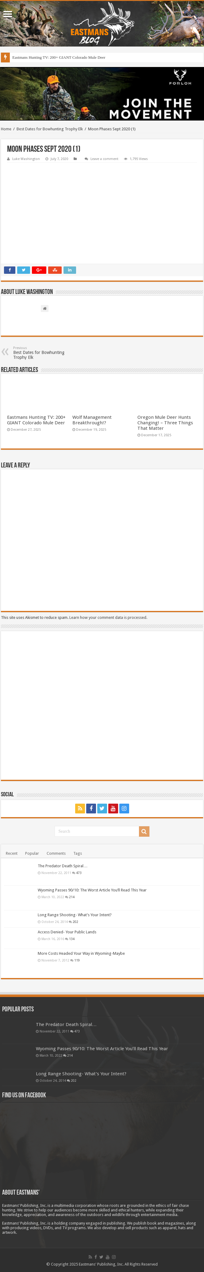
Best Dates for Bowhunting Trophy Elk (50, 129)
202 (75, 922)
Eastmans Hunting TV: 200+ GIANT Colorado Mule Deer (58, 57)
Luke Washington (26, 159)
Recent (11, 853)
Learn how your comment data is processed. (108, 617)
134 (72, 939)
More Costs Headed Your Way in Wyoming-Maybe (81, 953)
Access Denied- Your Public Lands (67, 932)
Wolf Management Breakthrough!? (92, 420)
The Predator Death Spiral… (62, 866)
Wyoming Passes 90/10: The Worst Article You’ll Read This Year (92, 890)
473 (79, 873)
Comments (56, 853)
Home (6, 129)
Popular (32, 853)
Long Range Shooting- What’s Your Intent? (75, 915)
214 (72, 897)
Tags (77, 853)
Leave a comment (104, 159)
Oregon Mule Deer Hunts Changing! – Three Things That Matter (165, 423)
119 (77, 960)
